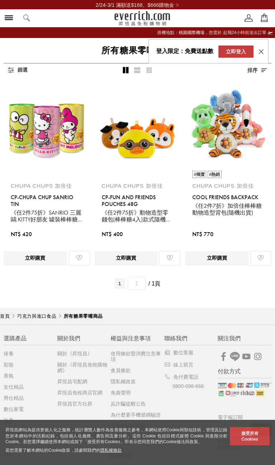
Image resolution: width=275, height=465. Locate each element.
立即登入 (236, 51)
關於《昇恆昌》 (74, 353)
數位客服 (178, 352)
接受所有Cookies (250, 436)
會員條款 (121, 370)
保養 (9, 353)
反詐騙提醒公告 (128, 404)
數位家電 (14, 409)
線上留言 (178, 365)
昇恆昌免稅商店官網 (79, 393)
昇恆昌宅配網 (72, 381)
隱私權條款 (111, 450)
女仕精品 (14, 387)
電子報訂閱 (230, 417)
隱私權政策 (123, 381)
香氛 (9, 376)
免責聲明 (121, 393)
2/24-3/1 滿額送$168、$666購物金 (137, 5)
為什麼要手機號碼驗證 (136, 415)
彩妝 (9, 365)
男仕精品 (14, 398)
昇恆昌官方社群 (74, 404)
